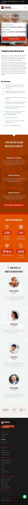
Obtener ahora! (14, 39)
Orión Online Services (14, 500)
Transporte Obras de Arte (16, 60)
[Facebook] (1, 442)
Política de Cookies (5, 454)
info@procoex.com (8, 491)
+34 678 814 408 (5, 489)
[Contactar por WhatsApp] (25, 497)
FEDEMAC (3, 469)
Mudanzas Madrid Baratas (15, 497)
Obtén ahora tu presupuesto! (14, 205)
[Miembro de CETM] (22, 409)
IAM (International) (5, 471)
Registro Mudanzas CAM (6, 462)
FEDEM (2, 464)
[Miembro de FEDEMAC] (14, 409)
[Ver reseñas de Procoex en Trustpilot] (7, 442)
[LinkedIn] (4, 442)
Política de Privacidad (5, 452)
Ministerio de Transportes (6, 460)
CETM (2, 467)
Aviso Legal (3, 450)
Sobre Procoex (4, 434)
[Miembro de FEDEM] (5, 409)
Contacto (3, 436)
